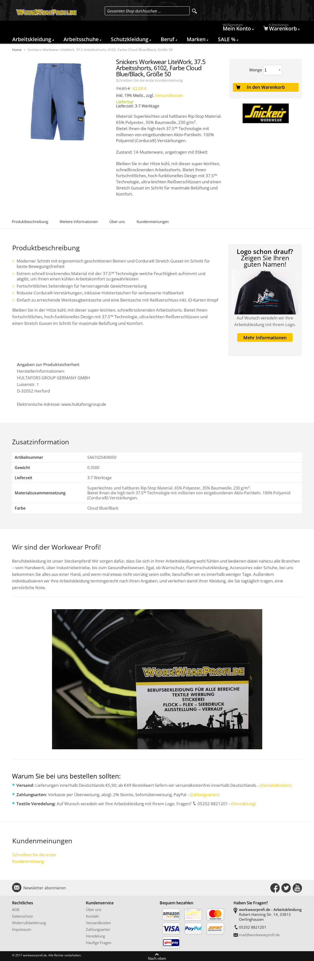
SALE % (227, 39)
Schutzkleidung (129, 39)
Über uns (117, 221)
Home (17, 50)
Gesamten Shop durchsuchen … (134, 11)
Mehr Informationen (265, 338)
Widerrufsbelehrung (29, 922)
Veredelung (95, 936)
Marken (196, 39)
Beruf (167, 39)
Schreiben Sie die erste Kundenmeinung (149, 80)
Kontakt (92, 916)
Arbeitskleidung (31, 39)
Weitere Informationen (79, 221)
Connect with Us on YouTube (297, 888)
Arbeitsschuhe (81, 39)
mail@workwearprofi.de (259, 934)
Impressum (21, 929)
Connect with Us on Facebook (275, 888)
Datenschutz (22, 916)
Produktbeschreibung (30, 221)
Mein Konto (237, 28)
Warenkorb (280, 28)
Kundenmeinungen (153, 221)
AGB (15, 909)
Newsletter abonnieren (44, 888)
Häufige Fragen (98, 942)
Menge (255, 70)
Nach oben (157, 958)
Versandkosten (169, 95)
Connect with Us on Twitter (286, 888)
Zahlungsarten (98, 929)
